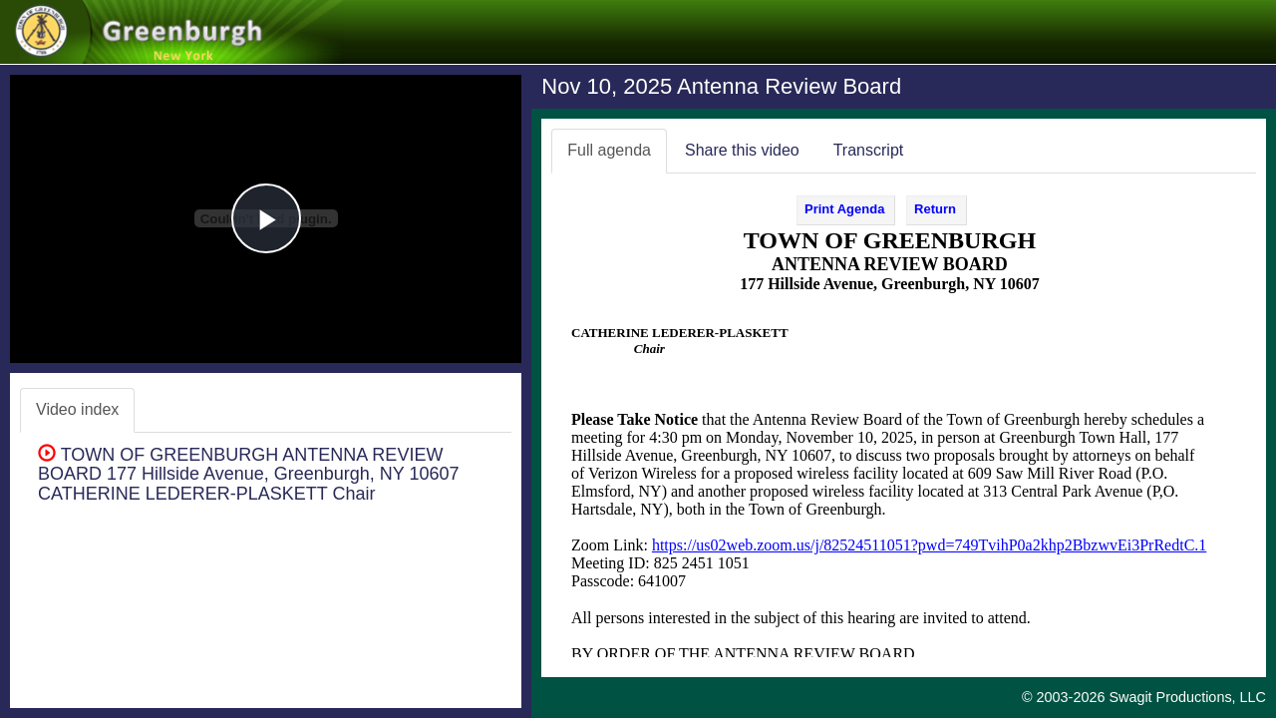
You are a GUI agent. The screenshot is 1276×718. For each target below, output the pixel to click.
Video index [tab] (77, 409)
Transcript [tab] (868, 150)
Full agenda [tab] (609, 150)
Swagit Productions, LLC (1187, 697)
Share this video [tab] (742, 150)
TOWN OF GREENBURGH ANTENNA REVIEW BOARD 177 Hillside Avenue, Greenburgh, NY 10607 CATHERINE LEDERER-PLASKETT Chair (249, 475)
